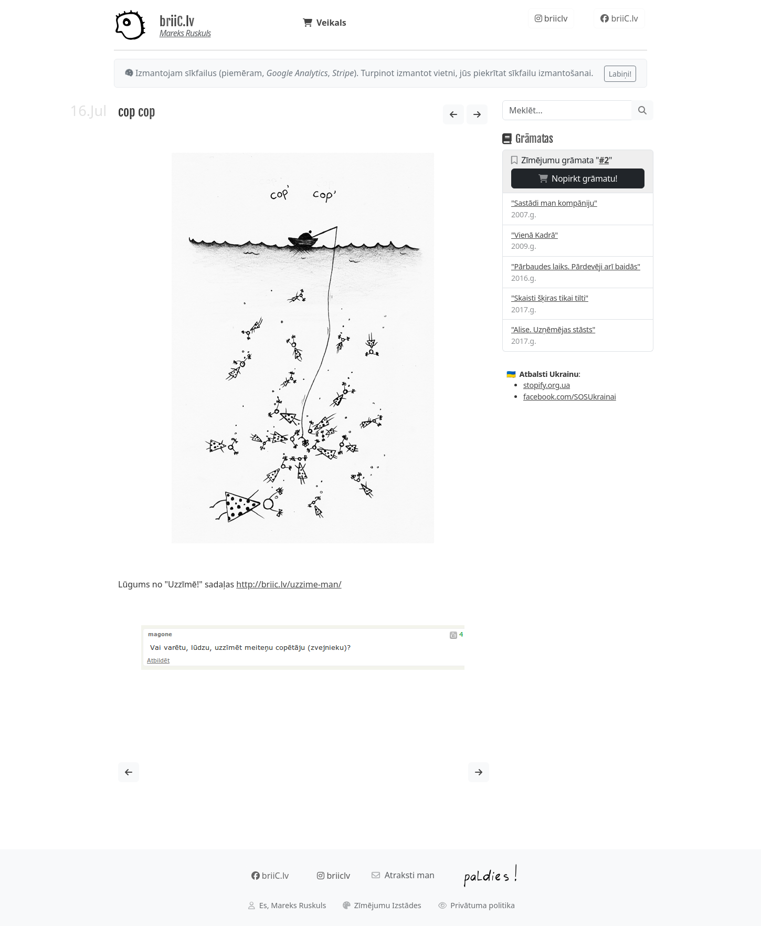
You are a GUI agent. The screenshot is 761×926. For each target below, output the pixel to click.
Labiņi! (620, 74)
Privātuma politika (476, 905)
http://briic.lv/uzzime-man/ (288, 584)
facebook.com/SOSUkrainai (569, 397)
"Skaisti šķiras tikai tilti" (549, 298)
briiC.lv (177, 21)
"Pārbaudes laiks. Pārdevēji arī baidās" (575, 266)
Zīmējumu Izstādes (382, 905)
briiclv (551, 18)
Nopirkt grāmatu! (578, 178)
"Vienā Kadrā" (534, 235)
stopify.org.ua (546, 385)
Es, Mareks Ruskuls (287, 905)
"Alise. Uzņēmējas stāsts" (553, 329)
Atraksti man (403, 875)
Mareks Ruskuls (185, 33)
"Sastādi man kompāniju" (554, 203)
